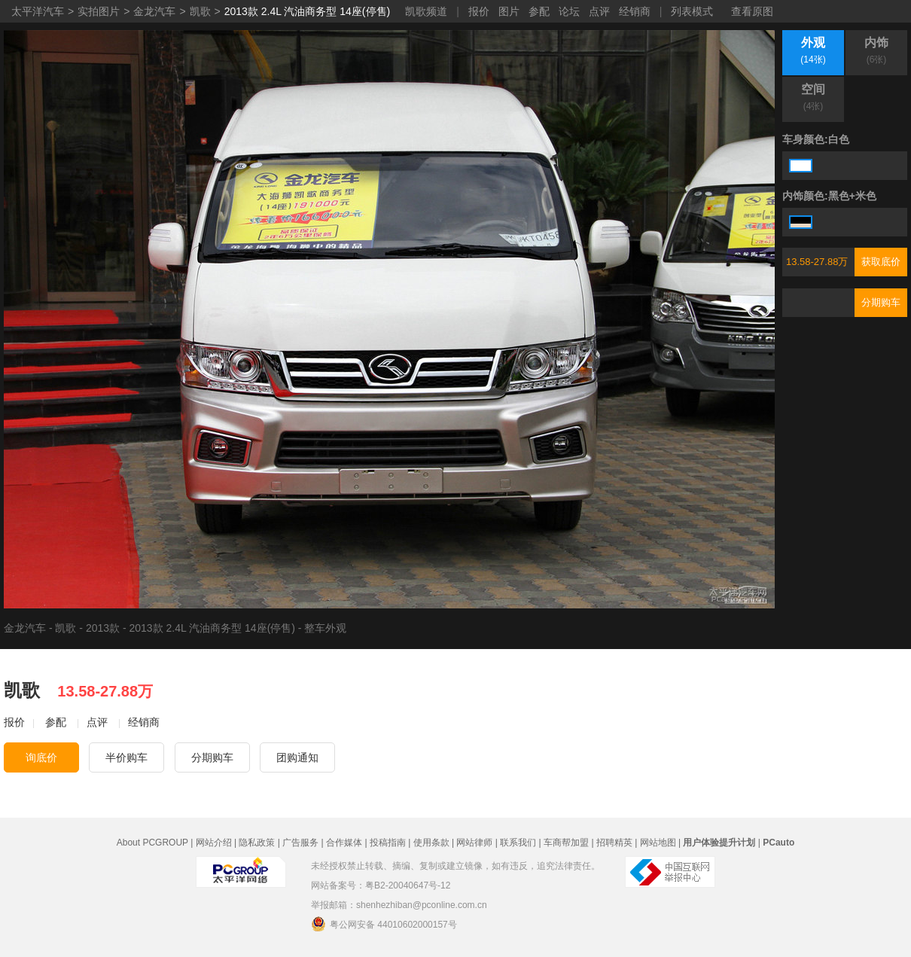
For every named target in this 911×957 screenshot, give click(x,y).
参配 (539, 11)
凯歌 (200, 11)
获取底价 (880, 261)
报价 (478, 11)
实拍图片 (99, 11)
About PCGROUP (152, 842)
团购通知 (297, 757)
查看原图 (752, 11)
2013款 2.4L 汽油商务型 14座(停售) (307, 11)
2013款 (103, 628)
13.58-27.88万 (817, 261)
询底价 (41, 757)
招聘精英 (614, 842)
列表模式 (692, 11)
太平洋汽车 (37, 11)
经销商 (634, 11)
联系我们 (518, 842)
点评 (599, 11)
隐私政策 (257, 842)
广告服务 (300, 842)
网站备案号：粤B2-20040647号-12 (380, 885)
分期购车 (880, 302)
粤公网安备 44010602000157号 (384, 923)
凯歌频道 (426, 11)
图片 (508, 11)
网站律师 (474, 842)
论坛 (569, 11)
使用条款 (431, 842)
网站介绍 (214, 842)
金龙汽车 (154, 11)
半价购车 (126, 757)
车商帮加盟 (566, 842)
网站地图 (658, 842)
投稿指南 (388, 842)
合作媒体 (344, 842)
